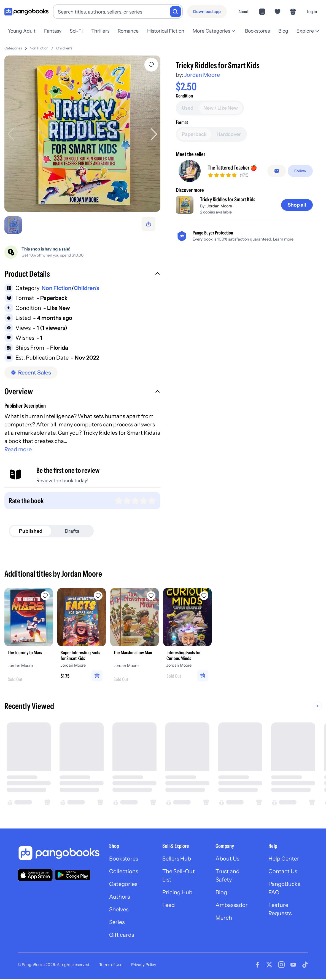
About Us (227, 858)
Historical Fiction (165, 31)
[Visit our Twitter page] (269, 964)
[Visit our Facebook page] (257, 964)
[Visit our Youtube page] (293, 964)
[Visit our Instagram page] (281, 964)
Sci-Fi (76, 31)
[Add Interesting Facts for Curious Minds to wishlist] (204, 595)
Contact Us (282, 871)
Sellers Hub (176, 858)
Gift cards (121, 934)
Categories (13, 48)
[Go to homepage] (26, 12)
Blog (283, 31)
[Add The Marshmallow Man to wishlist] (151, 595)
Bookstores (257, 31)
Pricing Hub (177, 892)
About (243, 11)
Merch (223, 917)
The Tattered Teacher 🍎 (232, 167)
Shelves (118, 909)
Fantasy (52, 31)
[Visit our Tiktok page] (305, 964)
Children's (64, 48)
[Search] (175, 11)
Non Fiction (39, 48)
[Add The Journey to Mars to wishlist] (45, 595)
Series (117, 922)
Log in (312, 11)
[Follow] (300, 171)
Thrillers (100, 31)
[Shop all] (297, 205)
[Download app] (207, 11)
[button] (82, 274)
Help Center (283, 858)
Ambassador (231, 905)
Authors (119, 896)
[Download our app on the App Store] (35, 875)
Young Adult (22, 31)
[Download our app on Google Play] (72, 875)
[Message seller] (276, 171)
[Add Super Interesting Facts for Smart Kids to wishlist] (98, 595)
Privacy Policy (143, 964)
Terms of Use (110, 964)
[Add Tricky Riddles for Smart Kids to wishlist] (151, 65)
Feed (168, 905)
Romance (128, 31)
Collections (123, 871)
